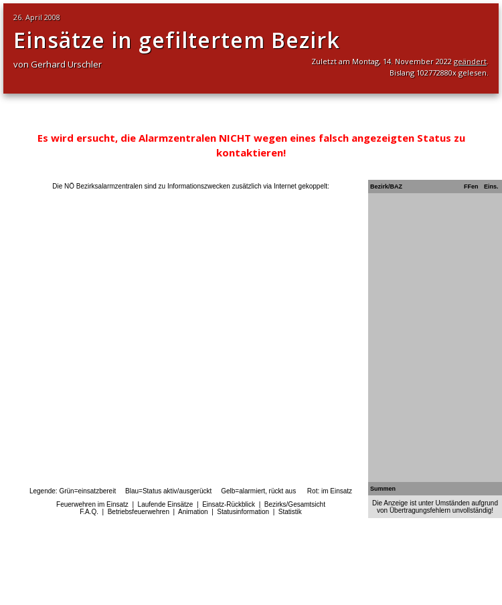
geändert (470, 61)
